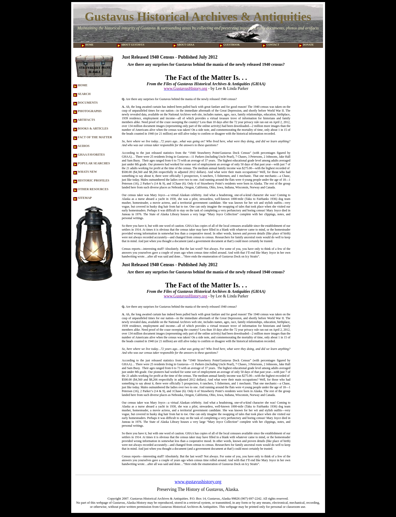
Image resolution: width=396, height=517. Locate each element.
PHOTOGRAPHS (87, 111)
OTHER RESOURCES (91, 189)
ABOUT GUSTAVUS (130, 44)
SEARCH (82, 94)
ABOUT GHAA (183, 44)
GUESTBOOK (229, 44)
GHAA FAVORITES (89, 154)
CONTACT (270, 44)
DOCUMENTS (85, 102)
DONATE (306, 44)
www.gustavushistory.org (198, 481)
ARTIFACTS (84, 120)
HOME (87, 44)
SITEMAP (82, 198)
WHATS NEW (85, 172)
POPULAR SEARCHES (91, 163)
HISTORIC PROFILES (91, 180)
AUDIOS (81, 146)
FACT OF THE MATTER (92, 137)
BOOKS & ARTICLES (90, 128)
